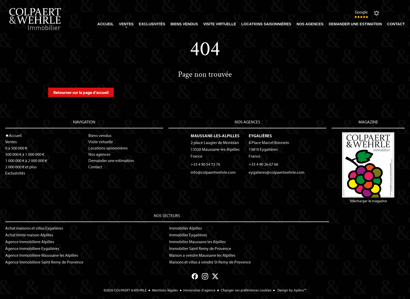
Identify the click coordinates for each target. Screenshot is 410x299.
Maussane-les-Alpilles (215, 135)
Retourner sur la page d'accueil (81, 92)
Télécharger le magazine (368, 167)
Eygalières (260, 135)
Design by (291, 290)
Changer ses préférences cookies (246, 290)
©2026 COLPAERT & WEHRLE (125, 290)
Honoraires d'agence (199, 290)
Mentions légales (165, 290)
